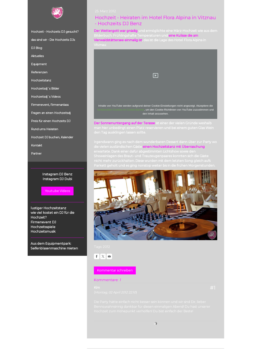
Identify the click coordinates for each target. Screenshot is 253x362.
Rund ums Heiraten (44, 129)
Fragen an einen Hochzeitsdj (51, 113)
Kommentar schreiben (115, 270)
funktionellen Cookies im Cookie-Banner (120, 109)
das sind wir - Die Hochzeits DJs (53, 40)
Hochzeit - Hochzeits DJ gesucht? (55, 31)
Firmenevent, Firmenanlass (50, 105)
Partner (36, 153)
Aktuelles (37, 56)
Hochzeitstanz (41, 80)
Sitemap (149, 352)
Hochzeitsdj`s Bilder (45, 88)
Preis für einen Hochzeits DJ (50, 121)
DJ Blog (36, 48)
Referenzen (39, 72)
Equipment (39, 64)
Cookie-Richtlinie (132, 352)
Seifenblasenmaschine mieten (54, 248)
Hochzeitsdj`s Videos (45, 96)
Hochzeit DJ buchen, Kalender (52, 137)
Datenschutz (111, 352)
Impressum (94, 352)
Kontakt (36, 145)
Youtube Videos (57, 191)
